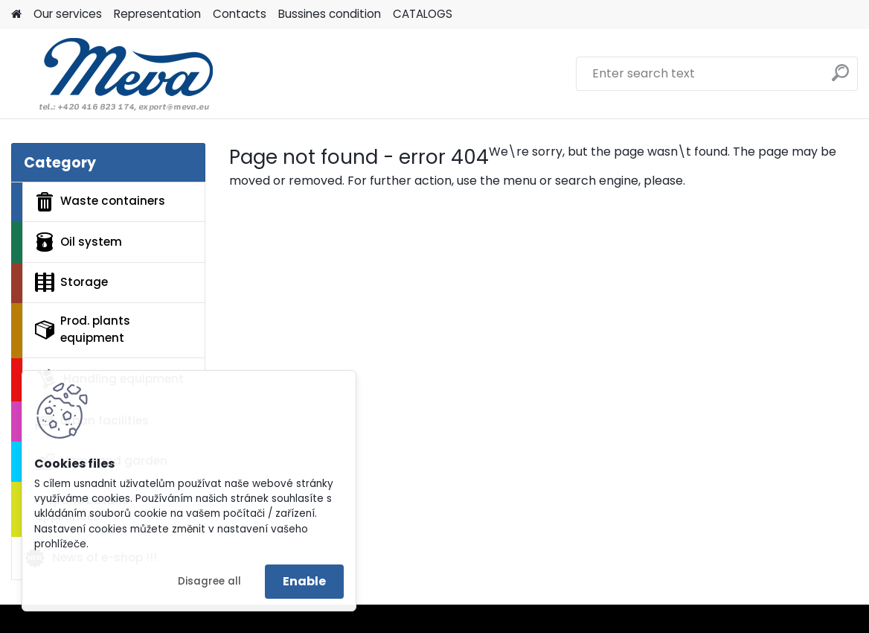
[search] (840, 78)
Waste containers (100, 201)
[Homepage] (16, 14)
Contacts (239, 14)
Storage (71, 282)
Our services (67, 14)
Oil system (78, 242)
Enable (304, 581)
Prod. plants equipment (82, 329)
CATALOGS (422, 14)
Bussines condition (329, 14)
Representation (157, 14)
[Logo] (113, 73)
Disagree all (209, 581)
